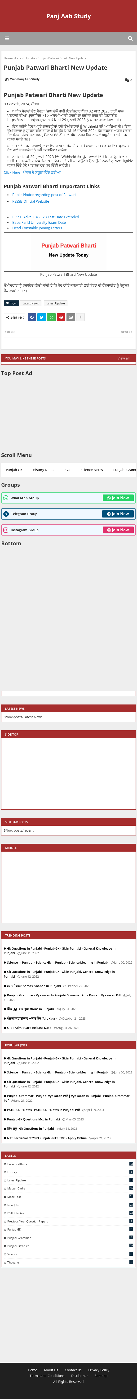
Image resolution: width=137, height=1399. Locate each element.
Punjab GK (14, 469)
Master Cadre (70, 1188)
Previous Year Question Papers (70, 1221)
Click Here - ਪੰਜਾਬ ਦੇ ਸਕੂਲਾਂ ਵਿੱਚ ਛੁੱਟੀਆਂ (32, 172)
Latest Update (25, 58)
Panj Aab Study (68, 16)
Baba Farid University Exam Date (39, 222)
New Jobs (70, 1205)
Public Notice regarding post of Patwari (44, 194)
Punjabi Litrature (70, 1246)
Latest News (31, 303)
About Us (51, 1370)
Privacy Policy (98, 1370)
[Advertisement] (68, 414)
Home (8, 58)
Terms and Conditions (47, 1375)
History (70, 1172)
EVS (67, 469)
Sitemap (101, 1375)
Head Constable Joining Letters (37, 227)
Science (70, 1254)
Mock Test (70, 1196)
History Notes (43, 469)
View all (124, 358)
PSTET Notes (70, 1213)
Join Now (118, 497)
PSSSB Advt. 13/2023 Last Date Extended (45, 217)
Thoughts (70, 1262)
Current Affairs (70, 1164)
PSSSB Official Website (30, 201)
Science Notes (92, 469)
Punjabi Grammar (70, 1238)
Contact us (73, 1370)
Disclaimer (79, 1375)
